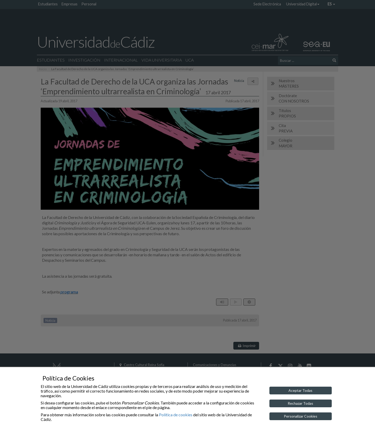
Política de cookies (175, 414)
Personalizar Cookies (300, 416)
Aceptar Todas (300, 390)
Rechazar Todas (300, 403)
